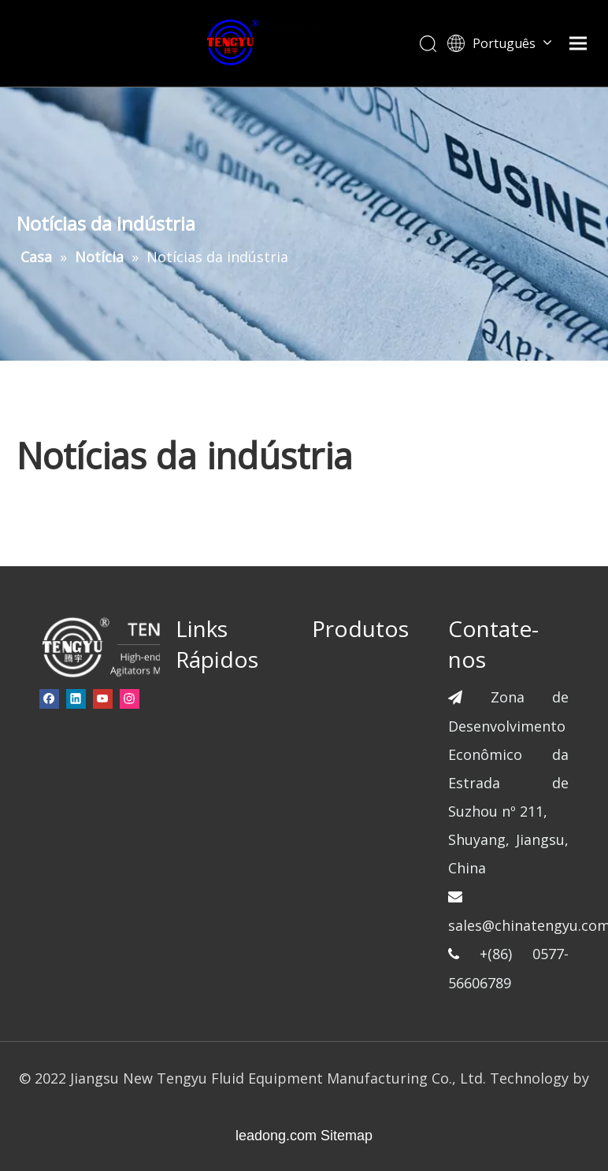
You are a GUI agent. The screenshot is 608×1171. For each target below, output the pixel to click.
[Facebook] (49, 698)
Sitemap (347, 1135)
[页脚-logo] (127, 646)
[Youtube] (103, 698)
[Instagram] (129, 698)
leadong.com (276, 1135)
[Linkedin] (76, 698)
